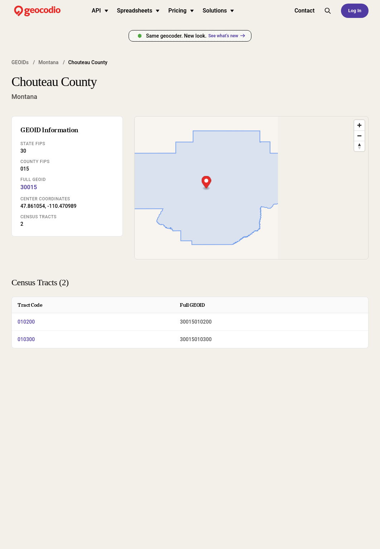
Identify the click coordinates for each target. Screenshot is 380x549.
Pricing (181, 10)
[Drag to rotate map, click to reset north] (359, 146)
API (100, 10)
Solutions (218, 10)
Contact (304, 10)
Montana (48, 62)
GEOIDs (20, 62)
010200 (26, 322)
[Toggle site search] (327, 10)
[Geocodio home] (48, 11)
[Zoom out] (359, 135)
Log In (354, 10)
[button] (251, 183)
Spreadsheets (138, 10)
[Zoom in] (359, 125)
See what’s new (226, 35)
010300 (26, 339)
